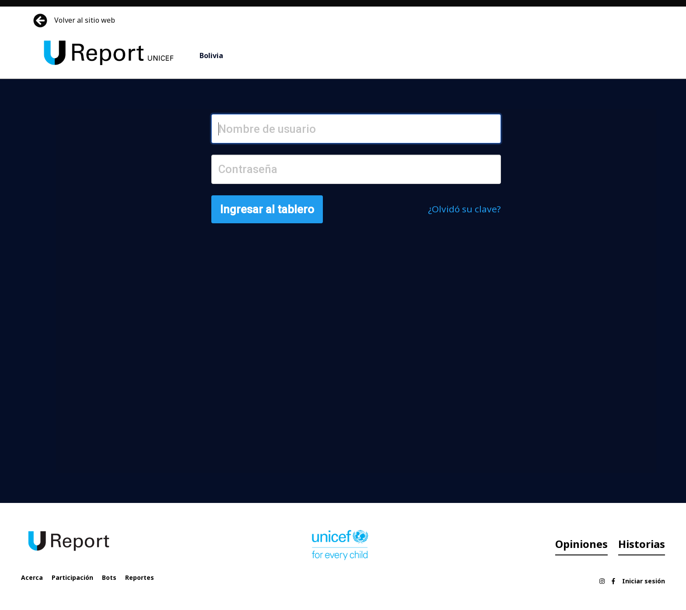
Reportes (139, 577)
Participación (72, 577)
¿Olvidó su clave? (464, 209)
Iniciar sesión (643, 581)
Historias (641, 544)
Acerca (32, 577)
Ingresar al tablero (267, 209)
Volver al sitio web (75, 20)
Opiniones (581, 544)
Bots (109, 577)
